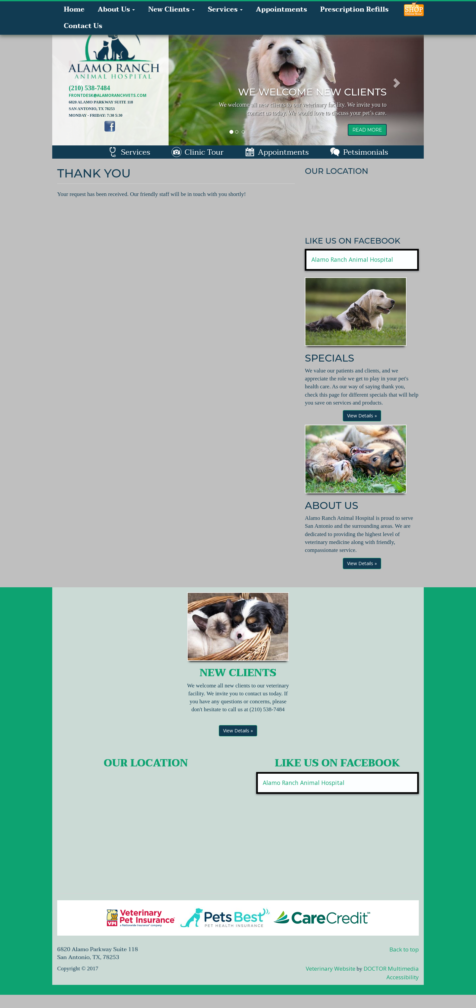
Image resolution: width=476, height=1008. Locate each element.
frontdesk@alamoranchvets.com (107, 95)
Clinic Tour (198, 152)
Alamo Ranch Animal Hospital (352, 259)
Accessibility (402, 977)
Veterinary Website (330, 968)
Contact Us (83, 26)
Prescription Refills (354, 9)
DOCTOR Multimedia (391, 968)
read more (367, 130)
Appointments (281, 9)
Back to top (404, 949)
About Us (116, 9)
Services (225, 9)
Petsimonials (359, 152)
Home (74, 9)
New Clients (171, 9)
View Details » (362, 415)
